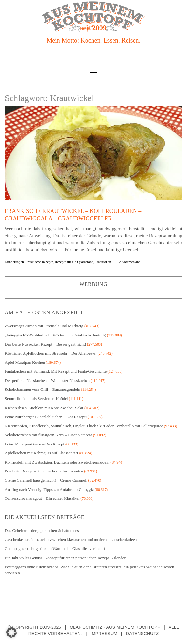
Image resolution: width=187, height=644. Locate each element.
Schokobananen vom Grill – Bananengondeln (42, 389)
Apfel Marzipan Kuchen (25, 362)
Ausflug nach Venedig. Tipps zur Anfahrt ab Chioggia (49, 489)
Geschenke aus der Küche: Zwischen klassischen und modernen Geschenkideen (71, 539)
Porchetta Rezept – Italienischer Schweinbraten (44, 471)
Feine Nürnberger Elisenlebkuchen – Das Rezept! (46, 416)
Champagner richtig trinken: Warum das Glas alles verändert (55, 548)
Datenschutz (142, 633)
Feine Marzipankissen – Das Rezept (34, 444)
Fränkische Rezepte (39, 262)
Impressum (103, 633)
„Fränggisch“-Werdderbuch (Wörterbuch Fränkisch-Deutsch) (55, 335)
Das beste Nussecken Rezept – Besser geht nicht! (45, 344)
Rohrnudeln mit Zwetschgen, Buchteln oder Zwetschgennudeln (57, 462)
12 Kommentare (128, 262)
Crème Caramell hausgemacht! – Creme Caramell (46, 480)
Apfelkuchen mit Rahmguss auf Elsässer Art (41, 453)
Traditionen (103, 262)
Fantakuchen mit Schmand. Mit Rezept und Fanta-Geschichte (56, 371)
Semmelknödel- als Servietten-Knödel (36, 398)
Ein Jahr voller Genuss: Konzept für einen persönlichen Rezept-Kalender (65, 557)
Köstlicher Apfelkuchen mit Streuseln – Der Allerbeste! (51, 353)
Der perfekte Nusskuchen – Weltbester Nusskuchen (47, 380)
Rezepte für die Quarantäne (74, 262)
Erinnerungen (14, 262)
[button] (11, 632)
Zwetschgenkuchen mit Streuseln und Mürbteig (44, 325)
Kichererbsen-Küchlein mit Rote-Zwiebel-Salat (44, 407)
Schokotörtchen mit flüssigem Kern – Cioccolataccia (48, 434)
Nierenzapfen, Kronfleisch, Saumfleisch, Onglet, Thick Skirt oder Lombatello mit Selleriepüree (84, 426)
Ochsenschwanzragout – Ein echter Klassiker (42, 498)
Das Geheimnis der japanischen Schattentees (42, 530)
